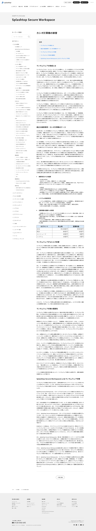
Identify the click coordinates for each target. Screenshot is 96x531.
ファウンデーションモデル (22, 114)
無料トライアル (84, 2)
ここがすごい (14, 6)
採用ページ (29, 506)
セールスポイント (20, 53)
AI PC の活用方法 (19, 105)
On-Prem (44, 508)
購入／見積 (14, 508)
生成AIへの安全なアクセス (21, 103)
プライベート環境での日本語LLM (23, 107)
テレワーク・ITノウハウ (61, 506)
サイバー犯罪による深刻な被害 (22, 68)
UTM (17, 174)
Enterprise (44, 506)
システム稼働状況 (60, 503)
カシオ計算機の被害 (20, 94)
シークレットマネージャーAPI (22, 170)
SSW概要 (18, 51)
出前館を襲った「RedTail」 (22, 81)
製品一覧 (21, 6)
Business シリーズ (45, 503)
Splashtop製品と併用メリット (23, 55)
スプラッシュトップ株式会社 (20, 525)
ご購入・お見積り (68, 2)
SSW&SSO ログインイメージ (22, 163)
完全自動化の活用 (20, 168)
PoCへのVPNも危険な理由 (21, 129)
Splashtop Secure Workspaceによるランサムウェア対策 (55, 58)
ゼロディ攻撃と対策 (20, 96)
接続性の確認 (59, 504)
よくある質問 (43, 6)
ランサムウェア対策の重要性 (48, 55)
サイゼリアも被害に (20, 79)
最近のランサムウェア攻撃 (22, 72)
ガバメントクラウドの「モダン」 (23, 135)
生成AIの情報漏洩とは (21, 144)
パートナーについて (30, 503)
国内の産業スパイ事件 (21, 70)
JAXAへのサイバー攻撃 (21, 77)
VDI (16, 176)
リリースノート (19, 62)
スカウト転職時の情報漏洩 (22, 83)
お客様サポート (50, 6)
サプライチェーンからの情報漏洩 (23, 85)
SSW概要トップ (18, 46)
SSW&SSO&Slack (20, 190)
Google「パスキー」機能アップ (23, 159)
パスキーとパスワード (21, 148)
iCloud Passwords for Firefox (23, 181)
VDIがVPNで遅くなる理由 (21, 150)
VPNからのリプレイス (21, 122)
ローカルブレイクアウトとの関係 (23, 166)
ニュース (58, 501)
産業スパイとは (19, 152)
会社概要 (28, 501)
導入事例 (26, 6)
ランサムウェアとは (20, 142)
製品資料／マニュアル (16, 503)
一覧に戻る (60, 477)
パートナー (63, 6)
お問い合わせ (76, 2)
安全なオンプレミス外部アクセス (23, 116)
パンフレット (14, 501)
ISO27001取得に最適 (20, 57)
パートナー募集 (75, 506)
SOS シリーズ (44, 504)
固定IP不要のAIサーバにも (21, 111)
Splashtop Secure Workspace (48, 511)
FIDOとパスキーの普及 (21, 183)
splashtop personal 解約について (76, 521)
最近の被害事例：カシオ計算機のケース (51, 48)
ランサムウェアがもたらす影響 (48, 52)
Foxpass (43, 509)
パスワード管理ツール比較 (22, 157)
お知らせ (57, 6)
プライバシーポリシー (31, 504)
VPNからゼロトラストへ (21, 120)
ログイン (92, 2)
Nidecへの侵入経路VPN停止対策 (23, 125)
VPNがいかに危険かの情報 (21, 131)
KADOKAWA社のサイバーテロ (22, 75)
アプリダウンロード (34, 6)
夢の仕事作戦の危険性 (21, 98)
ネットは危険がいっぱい (21, 66)
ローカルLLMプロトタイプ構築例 (23, 109)
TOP (13, 489)
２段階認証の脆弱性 (20, 161)
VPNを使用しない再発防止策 (22, 127)
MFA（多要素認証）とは (21, 140)
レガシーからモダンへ (21, 133)
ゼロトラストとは (20, 146)
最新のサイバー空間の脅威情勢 (22, 90)
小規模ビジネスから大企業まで (22, 59)
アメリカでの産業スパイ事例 (22, 92)
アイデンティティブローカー (22, 172)
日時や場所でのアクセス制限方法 (23, 187)
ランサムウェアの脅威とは (47, 45)
